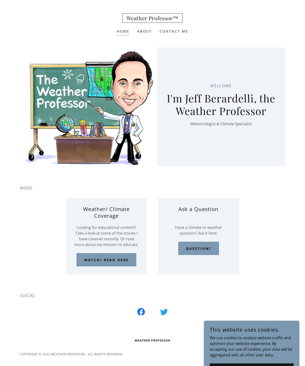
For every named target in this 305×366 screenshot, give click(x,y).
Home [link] (123, 31)
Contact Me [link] (174, 31)
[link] (152, 18)
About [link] (144, 31)
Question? (198, 248)
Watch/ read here (106, 260)
